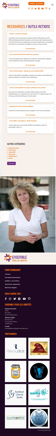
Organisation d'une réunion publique (21, 106)
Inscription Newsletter (12, 277)
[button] (52, 4)
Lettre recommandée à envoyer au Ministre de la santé (27, 87)
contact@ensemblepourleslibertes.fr (16, 328)
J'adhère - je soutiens (36, 3)
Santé (11, 158)
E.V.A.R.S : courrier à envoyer (18, 34)
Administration (14, 148)
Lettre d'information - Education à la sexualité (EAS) (26, 71)
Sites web (12, 154)
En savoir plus (30, 48)
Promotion (12, 150)
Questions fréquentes (12, 284)
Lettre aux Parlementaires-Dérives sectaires (24, 54)
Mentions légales (11, 287)
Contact (7, 274)
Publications (13, 156)
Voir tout (11, 163)
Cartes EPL (12, 152)
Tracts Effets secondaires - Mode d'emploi (23, 121)
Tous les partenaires (44, 430)
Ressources (16, 26)
